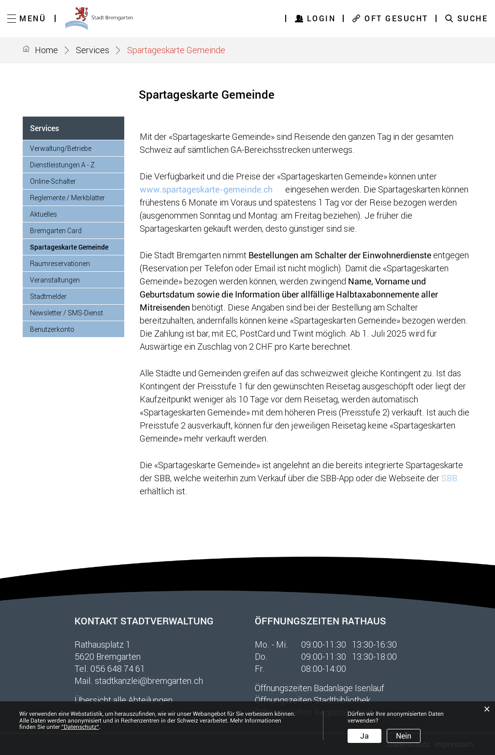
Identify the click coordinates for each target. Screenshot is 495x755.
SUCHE (472, 18)
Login (321, 18)
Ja (364, 735)
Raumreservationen (60, 263)
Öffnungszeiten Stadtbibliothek (312, 700)
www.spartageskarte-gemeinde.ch (211, 189)
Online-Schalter (53, 181)
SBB (454, 478)
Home (46, 50)
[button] (92, 50)
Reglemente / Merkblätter (67, 197)
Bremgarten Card (56, 230)
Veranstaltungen (55, 279)
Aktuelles (43, 214)
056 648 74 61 (117, 668)
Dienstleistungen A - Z (62, 164)
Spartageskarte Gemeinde (77, 247)
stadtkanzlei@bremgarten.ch (149, 680)
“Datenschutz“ (80, 727)
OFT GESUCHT (396, 18)
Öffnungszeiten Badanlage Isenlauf (319, 688)
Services (44, 128)
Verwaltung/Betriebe (60, 148)
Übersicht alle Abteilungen (123, 700)
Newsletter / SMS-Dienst (66, 312)
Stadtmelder (48, 296)
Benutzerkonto (52, 329)
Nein (403, 735)
